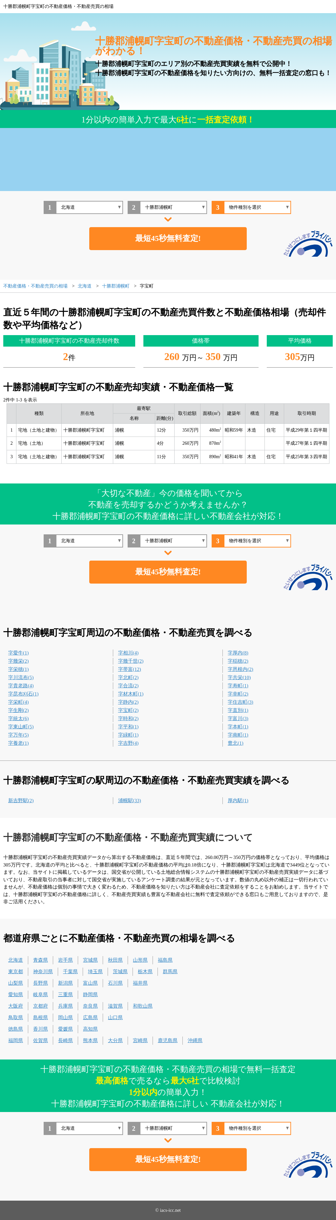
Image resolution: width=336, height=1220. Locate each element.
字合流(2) (128, 685)
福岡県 (15, 1040)
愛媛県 (65, 1029)
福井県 (140, 983)
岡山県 (65, 1017)
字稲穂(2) (238, 661)
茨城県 (120, 971)
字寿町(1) (238, 685)
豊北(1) (235, 743)
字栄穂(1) (18, 669)
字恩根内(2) (240, 669)
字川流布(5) (21, 677)
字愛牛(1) (18, 652)
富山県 (90, 983)
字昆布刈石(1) (23, 693)
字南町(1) (238, 735)
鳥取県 (15, 1017)
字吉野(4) (128, 743)
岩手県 (65, 960)
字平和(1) (128, 726)
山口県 (115, 1017)
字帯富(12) (129, 669)
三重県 (65, 994)
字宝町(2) (128, 710)
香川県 (40, 1029)
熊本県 (90, 1040)
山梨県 (15, 983)
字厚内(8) (238, 652)
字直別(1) (238, 710)
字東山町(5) (21, 726)
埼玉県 (95, 971)
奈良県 (90, 1006)
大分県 (115, 1040)
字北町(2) (128, 677)
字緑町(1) (128, 735)
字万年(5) (18, 735)
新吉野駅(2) (21, 800)
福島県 (165, 960)
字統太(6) (18, 718)
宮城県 (90, 960)
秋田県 (115, 960)
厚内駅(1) (238, 800)
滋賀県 (115, 1006)
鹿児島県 (168, 1040)
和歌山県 (143, 1006)
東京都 (15, 971)
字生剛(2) (18, 710)
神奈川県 (43, 971)
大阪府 (15, 1006)
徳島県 (15, 1029)
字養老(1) (18, 743)
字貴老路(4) (21, 685)
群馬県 (170, 971)
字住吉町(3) (240, 702)
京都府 (40, 1006)
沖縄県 (195, 1040)
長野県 (40, 983)
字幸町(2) (238, 693)
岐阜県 (40, 994)
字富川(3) (238, 718)
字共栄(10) (239, 677)
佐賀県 (40, 1040)
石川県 (115, 983)
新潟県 (65, 983)
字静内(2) (128, 702)
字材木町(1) (131, 693)
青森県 (40, 960)
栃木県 (145, 971)
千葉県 (70, 971)
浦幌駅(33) (129, 800)
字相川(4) (128, 652)
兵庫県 (65, 1006)
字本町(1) (238, 726)
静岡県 (90, 994)
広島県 (90, 1017)
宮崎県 (140, 1040)
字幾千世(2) (131, 661)
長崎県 (65, 1040)
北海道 (15, 960)
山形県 (140, 960)
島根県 (40, 1017)
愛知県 (15, 994)
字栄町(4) (18, 702)
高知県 (90, 1029)
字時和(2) (128, 718)
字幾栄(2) (18, 661)
